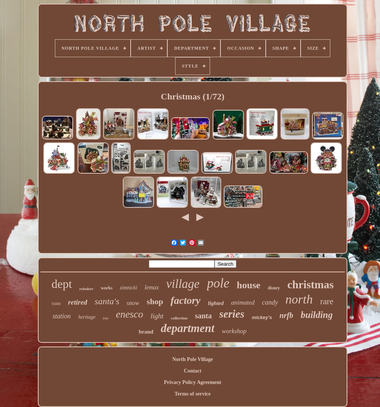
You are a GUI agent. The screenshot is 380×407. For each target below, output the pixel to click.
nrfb (286, 315)
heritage (87, 317)
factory (185, 300)
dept (62, 284)
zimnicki (128, 288)
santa (203, 316)
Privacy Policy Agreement (192, 382)
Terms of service (192, 394)
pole (218, 283)
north (299, 299)
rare (327, 301)
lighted (216, 303)
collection (179, 318)
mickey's (262, 317)
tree (105, 318)
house (249, 285)
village (183, 284)
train (56, 303)
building (316, 315)
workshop (234, 331)
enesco (129, 314)
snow (133, 303)
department (187, 328)
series (232, 314)
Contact (192, 371)
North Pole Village (192, 359)
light (157, 316)
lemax (152, 287)
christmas (310, 284)
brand (146, 332)
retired (77, 302)
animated (243, 302)
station (62, 316)
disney (274, 288)
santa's (107, 301)
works (106, 288)
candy (270, 302)
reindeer (86, 288)
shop (155, 301)
